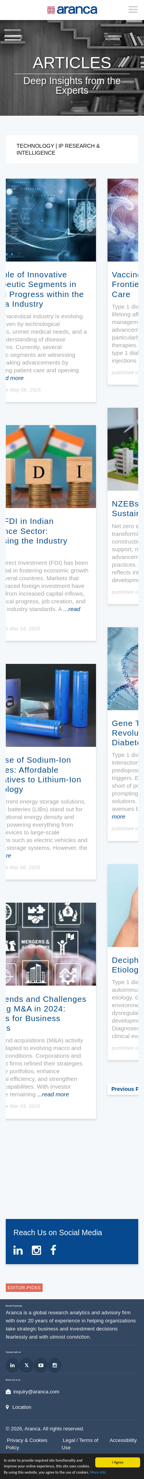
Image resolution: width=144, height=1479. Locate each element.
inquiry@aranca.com (36, 1409)
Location (21, 1424)
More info (98, 1472)
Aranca (32, 1446)
